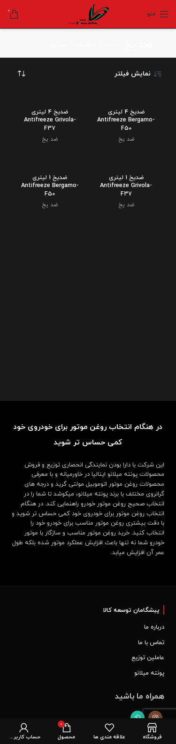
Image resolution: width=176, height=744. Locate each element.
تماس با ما (151, 643)
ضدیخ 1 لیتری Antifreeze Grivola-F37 (126, 185)
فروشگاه (85, 45)
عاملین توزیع (147, 658)
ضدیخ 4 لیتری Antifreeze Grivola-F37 (50, 120)
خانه (109, 45)
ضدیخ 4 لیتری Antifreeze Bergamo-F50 (126, 120)
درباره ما (154, 627)
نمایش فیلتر (138, 74)
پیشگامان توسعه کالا (131, 610)
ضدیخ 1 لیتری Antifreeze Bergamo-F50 (50, 185)
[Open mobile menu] (158, 14)
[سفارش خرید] (21, 74)
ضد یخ (126, 139)
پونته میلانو (149, 673)
